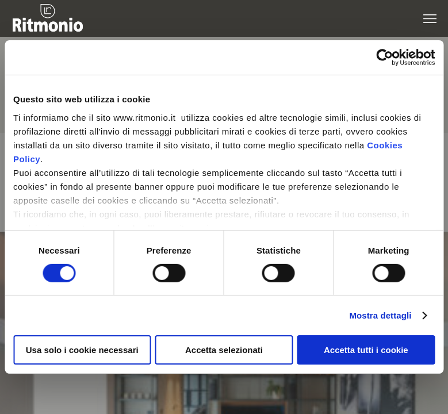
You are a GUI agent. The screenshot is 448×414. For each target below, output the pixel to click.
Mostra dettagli (380, 315)
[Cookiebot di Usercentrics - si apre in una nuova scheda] (384, 57)
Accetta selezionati (224, 350)
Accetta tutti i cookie (366, 350)
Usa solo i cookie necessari (82, 350)
